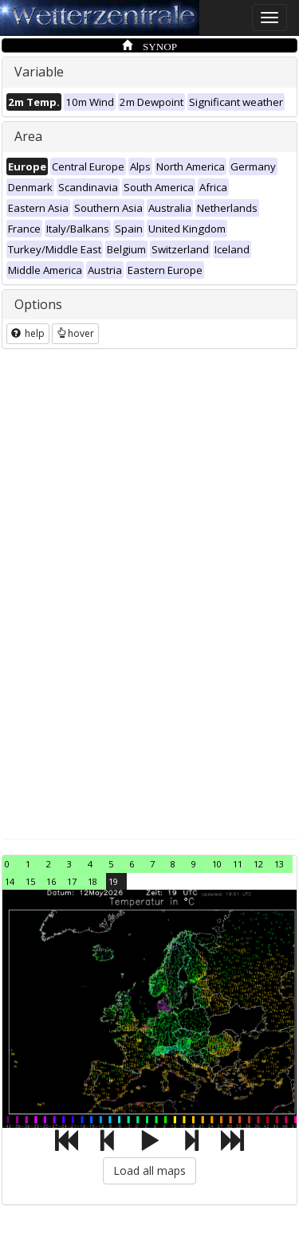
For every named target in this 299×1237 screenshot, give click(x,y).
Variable (39, 71)
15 (30, 881)
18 (92, 881)
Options (38, 304)
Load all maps (149, 1170)
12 (258, 864)
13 (279, 864)
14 (9, 881)
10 (217, 864)
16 (51, 881)
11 (237, 864)
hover (75, 333)
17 (72, 881)
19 (113, 881)
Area (28, 136)
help (28, 333)
